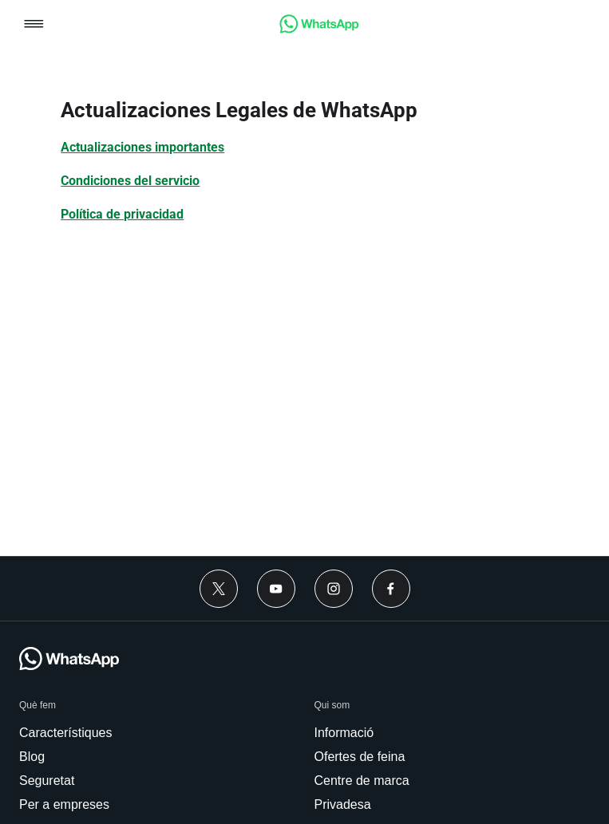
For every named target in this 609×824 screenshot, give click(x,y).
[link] (319, 29)
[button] (34, 25)
